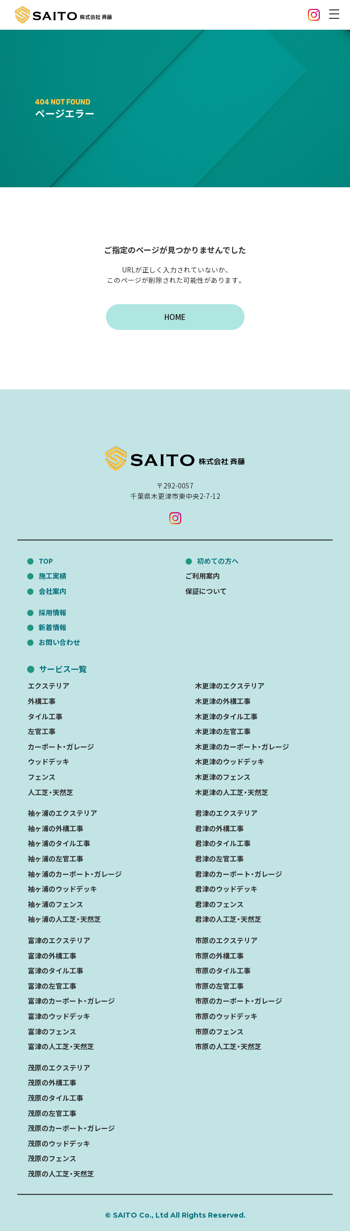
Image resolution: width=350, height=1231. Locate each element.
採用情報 (52, 612)
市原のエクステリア (226, 940)
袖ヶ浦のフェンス (55, 904)
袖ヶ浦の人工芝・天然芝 (64, 919)
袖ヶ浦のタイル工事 (59, 844)
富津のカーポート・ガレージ (71, 1001)
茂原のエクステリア (59, 1067)
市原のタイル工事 (222, 970)
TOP (46, 561)
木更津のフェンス (222, 777)
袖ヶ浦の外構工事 (55, 828)
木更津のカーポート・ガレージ (242, 746)
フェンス (41, 777)
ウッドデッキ (48, 762)
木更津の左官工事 (222, 731)
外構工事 (41, 701)
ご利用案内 (202, 576)
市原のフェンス (219, 1031)
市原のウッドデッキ (226, 1016)
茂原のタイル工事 (55, 1098)
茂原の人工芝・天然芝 (61, 1173)
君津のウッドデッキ (226, 889)
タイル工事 (45, 716)
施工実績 (52, 576)
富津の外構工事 (52, 956)
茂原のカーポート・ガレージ (71, 1128)
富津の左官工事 (52, 986)
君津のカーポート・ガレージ (238, 874)
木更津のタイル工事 (226, 716)
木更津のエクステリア (229, 686)
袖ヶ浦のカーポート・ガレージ (75, 874)
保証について (206, 591)
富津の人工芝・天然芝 (61, 1046)
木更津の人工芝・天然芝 (231, 792)
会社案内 (52, 591)
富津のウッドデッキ (59, 1016)
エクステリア (48, 686)
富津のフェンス (52, 1031)
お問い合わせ (59, 642)
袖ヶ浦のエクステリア (62, 813)
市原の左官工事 (219, 986)
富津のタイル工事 (55, 970)
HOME (175, 317)
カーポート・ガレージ (61, 746)
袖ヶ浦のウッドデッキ (62, 889)
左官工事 (41, 731)
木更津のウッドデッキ (229, 762)
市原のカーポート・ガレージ (238, 1001)
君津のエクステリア (226, 813)
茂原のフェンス (52, 1158)
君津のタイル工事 (222, 844)
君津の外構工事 (219, 828)
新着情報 (52, 627)
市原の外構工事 (219, 956)
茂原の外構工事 (52, 1082)
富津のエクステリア (59, 940)
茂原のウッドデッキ (59, 1143)
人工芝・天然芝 (50, 792)
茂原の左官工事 (52, 1113)
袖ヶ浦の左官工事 (55, 858)
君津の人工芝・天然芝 (228, 919)
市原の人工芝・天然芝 (228, 1046)
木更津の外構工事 (222, 701)
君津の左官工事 (219, 858)
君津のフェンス (219, 904)
